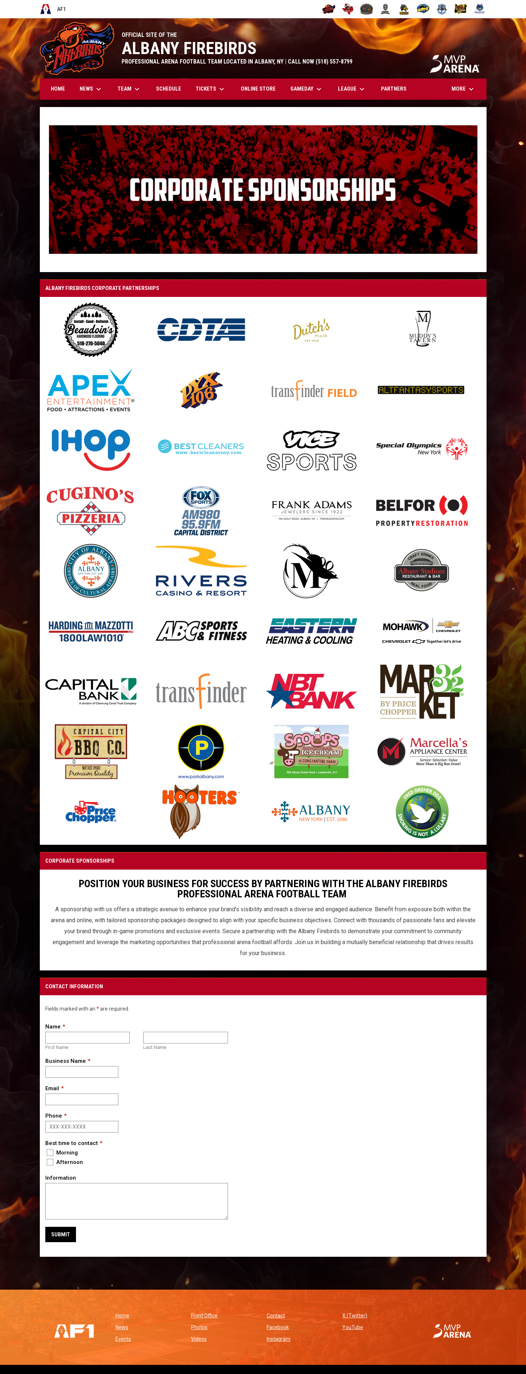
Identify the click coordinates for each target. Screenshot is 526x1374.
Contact (276, 1315)
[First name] (87, 1037)
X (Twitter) (354, 1315)
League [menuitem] (352, 89)
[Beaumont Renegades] (347, 9)
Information (60, 1178)
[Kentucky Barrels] (366, 9)
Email (52, 1088)
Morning (62, 1152)
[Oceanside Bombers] (442, 9)
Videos (199, 1339)
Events (123, 1339)
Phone (53, 1115)
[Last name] (185, 1037)
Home (122, 1315)
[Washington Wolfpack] (480, 9)
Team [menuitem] (129, 89)
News (121, 1327)
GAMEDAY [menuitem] (306, 89)
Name (53, 1026)
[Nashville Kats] (423, 9)
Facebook (278, 1327)
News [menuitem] (91, 89)
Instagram (278, 1339)
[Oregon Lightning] (461, 9)
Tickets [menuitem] (211, 89)
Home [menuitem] (58, 88)
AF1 (53, 9)
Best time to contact (71, 1143)
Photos (199, 1327)
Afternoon (65, 1162)
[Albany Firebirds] (329, 9)
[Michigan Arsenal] (385, 9)
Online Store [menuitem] (261, 88)
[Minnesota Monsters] (404, 9)
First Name (56, 1047)
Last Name (154, 1047)
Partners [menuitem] (394, 88)
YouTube (352, 1327)
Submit (60, 1234)
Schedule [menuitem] (168, 88)
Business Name (65, 1061)
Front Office (204, 1315)
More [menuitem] (463, 89)
